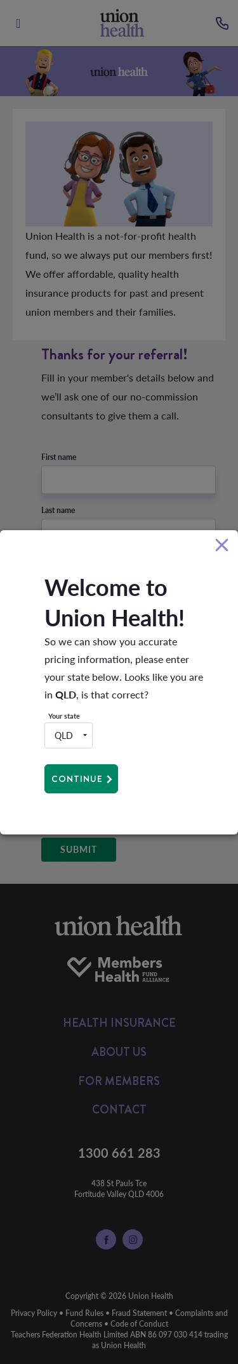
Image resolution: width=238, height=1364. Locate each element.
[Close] (221, 545)
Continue (77, 778)
